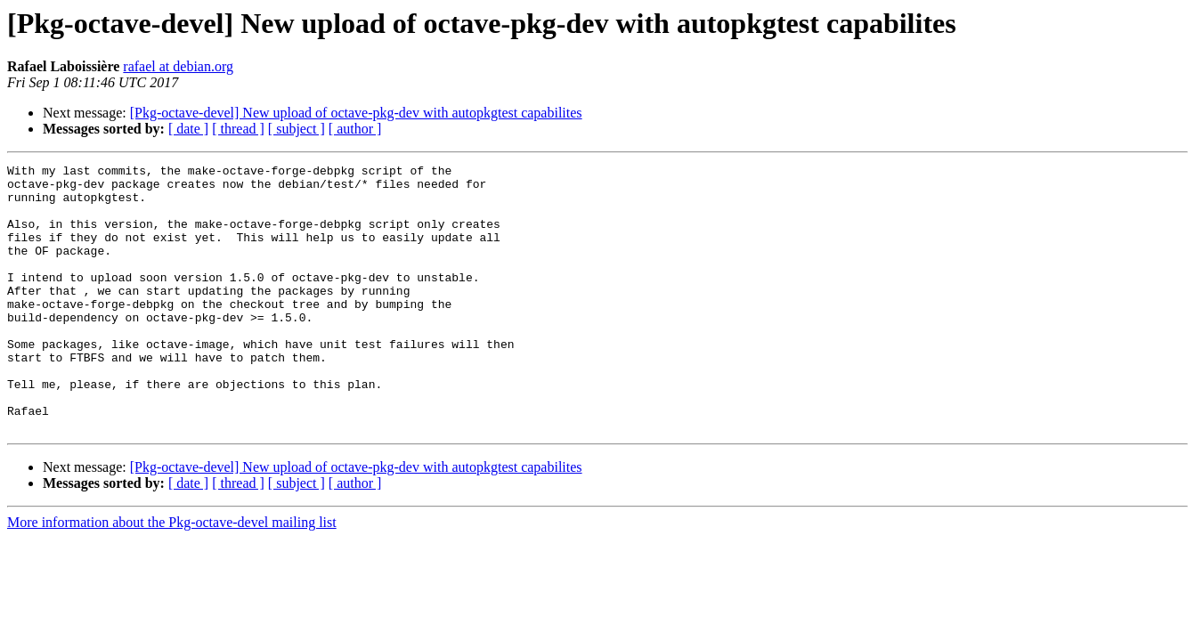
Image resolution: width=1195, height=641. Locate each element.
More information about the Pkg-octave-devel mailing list (172, 575)
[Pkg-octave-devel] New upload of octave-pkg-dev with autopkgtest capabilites (356, 112)
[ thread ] (238, 128)
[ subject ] (296, 128)
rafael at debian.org (178, 66)
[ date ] (188, 128)
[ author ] (355, 128)
